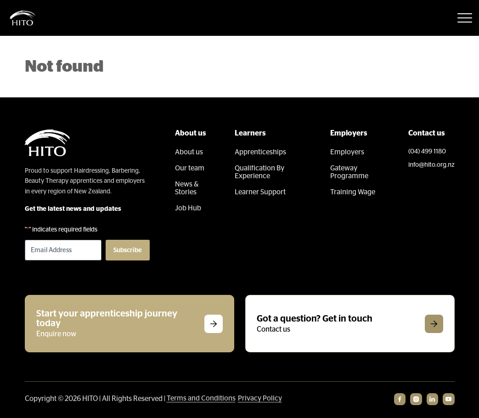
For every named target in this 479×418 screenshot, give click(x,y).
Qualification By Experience (260, 172)
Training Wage (352, 192)
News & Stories (187, 188)
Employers (347, 152)
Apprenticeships (261, 152)
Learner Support (261, 192)
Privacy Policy (260, 398)
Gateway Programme (349, 172)
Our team (189, 168)
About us (189, 152)
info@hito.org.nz (431, 165)
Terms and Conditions (201, 398)
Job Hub (188, 208)
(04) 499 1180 (427, 151)
